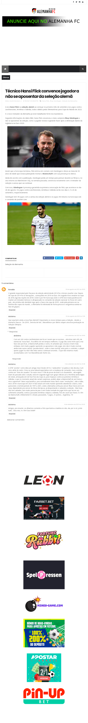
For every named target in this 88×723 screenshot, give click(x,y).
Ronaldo (11, 297)
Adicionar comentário (16, 428)
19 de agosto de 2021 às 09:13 (75, 297)
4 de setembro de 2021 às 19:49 (75, 372)
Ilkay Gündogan (55, 109)
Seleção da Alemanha (69, 109)
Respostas (13, 340)
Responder (12, 318)
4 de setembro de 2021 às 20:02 (74, 412)
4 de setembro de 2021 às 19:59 (75, 343)
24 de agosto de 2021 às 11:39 (75, 324)
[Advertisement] (44, 49)
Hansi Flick (45, 109)
